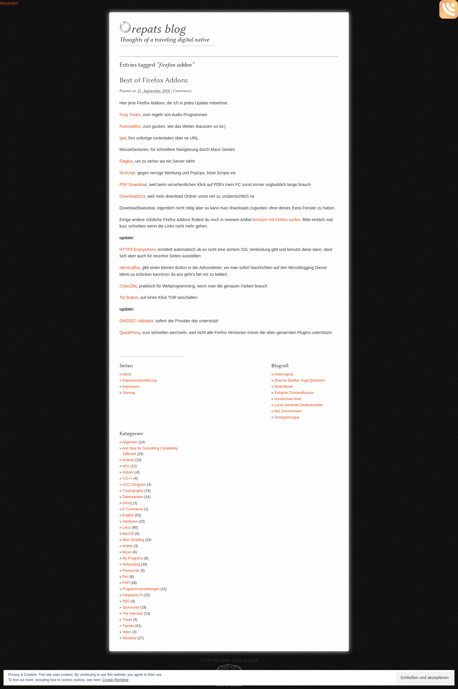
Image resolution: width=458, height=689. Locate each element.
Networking (131, 564)
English (128, 515)
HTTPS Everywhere (137, 249)
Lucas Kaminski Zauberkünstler (298, 405)
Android (128, 460)
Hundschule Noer (287, 399)
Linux (126, 528)
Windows (129, 638)
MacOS (128, 534)
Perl (125, 577)
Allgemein (130, 442)
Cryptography (132, 491)
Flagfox (126, 161)
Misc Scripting (133, 540)
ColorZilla (128, 286)
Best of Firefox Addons (153, 80)
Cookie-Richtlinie (115, 680)
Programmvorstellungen (140, 589)
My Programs (132, 558)
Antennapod (283, 374)
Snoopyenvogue (287, 417)
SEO (126, 601)
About (126, 374)
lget (122, 138)
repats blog (158, 29)
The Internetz (132, 614)
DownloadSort (132, 196)
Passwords (131, 571)
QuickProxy (129, 332)
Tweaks (128, 626)
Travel (127, 620)
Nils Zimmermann (288, 411)
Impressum (131, 387)
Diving (127, 503)
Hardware (130, 521)
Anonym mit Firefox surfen (276, 219)
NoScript (127, 172)
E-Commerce (132, 509)
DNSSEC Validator (136, 320)
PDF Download (133, 184)
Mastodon (9, 3)
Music (126, 552)
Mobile (127, 546)
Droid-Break (283, 387)
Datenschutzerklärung (139, 380)
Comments (182, 91)
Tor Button (128, 297)
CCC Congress (134, 485)
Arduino (128, 472)
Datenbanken (132, 497)
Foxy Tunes (129, 114)
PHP (125, 583)
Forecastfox (130, 126)
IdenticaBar (129, 267)
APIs (125, 466)
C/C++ (127, 478)
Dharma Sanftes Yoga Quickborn (299, 380)
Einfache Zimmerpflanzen (294, 393)
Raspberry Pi (132, 595)
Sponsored (130, 607)
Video (126, 632)
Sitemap (128, 393)
